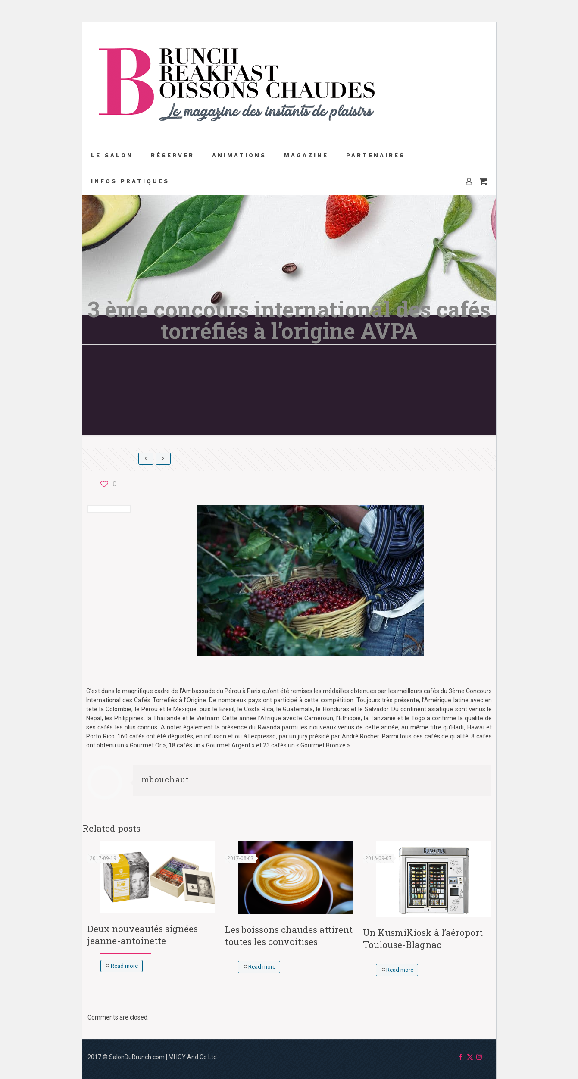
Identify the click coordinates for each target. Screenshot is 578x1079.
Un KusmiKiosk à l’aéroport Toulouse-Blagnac (423, 938)
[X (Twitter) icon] (470, 1057)
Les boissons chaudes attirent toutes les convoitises (289, 935)
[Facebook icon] (461, 1057)
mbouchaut (165, 779)
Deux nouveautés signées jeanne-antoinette (142, 935)
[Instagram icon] (479, 1057)
